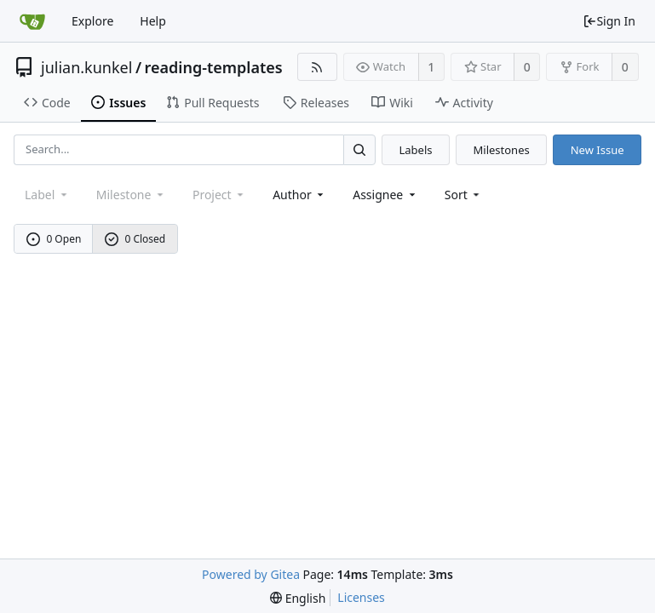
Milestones (502, 150)
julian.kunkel (86, 67)
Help (153, 21)
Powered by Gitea (251, 574)
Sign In (609, 21)
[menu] (464, 194)
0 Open (54, 239)
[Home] (32, 21)
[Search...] (359, 149)
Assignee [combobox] (385, 194)
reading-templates (214, 67)
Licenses (361, 597)
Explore (92, 21)
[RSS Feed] (317, 67)
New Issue (597, 150)
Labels (415, 150)
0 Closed (135, 239)
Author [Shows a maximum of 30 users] (299, 194)
